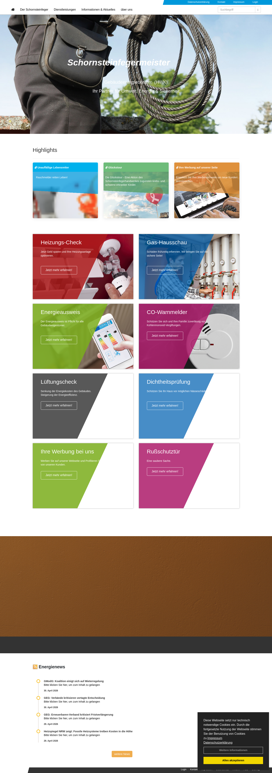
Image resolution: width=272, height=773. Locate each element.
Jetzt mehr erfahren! (59, 270)
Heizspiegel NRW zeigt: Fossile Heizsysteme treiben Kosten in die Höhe (88, 731)
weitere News (122, 754)
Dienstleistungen (65, 14)
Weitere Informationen (233, 750)
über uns (126, 14)
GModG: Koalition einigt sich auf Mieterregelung (74, 681)
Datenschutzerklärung (218, 742)
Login (255, 2)
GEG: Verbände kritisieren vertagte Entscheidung (74, 697)
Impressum (214, 738)
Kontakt (221, 2)
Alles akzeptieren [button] (233, 760)
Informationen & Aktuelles (98, 14)
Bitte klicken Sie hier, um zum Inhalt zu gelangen (72, 684)
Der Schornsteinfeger (34, 14)
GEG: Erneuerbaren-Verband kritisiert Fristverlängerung (79, 714)
